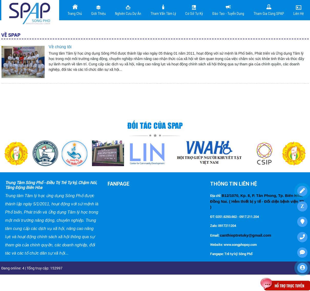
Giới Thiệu (98, 10)
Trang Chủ (74, 10)
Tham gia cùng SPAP (268, 10)
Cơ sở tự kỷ (194, 10)
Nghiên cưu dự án (128, 10)
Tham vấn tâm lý (163, 10)
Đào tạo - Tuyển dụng (228, 10)
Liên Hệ (298, 10)
